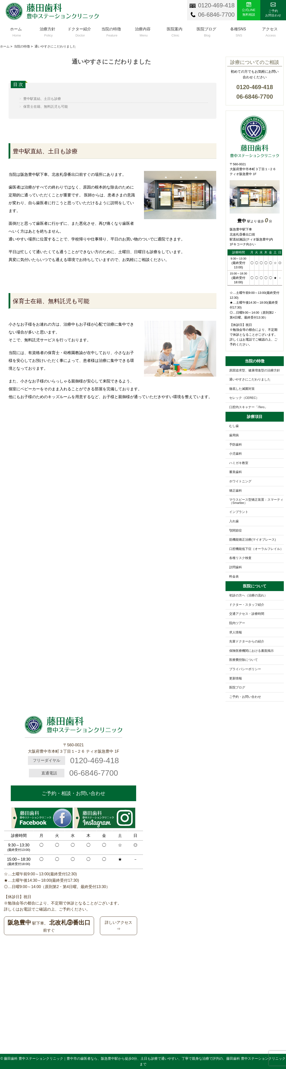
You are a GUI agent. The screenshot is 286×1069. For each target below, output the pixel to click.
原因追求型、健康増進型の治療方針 (254, 370)
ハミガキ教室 (238, 463)
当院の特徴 (111, 31)
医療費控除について (243, 660)
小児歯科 (235, 453)
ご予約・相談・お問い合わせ (73, 793)
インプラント (238, 512)
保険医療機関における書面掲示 (251, 651)
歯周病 (234, 435)
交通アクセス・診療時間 (246, 614)
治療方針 (48, 31)
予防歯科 (235, 444)
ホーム (16, 31)
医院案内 (175, 31)
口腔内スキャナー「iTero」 (248, 407)
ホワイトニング (240, 481)
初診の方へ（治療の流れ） (248, 595)
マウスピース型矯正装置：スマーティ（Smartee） (256, 501)
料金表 (234, 576)
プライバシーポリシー (245, 669)
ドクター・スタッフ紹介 (246, 604)
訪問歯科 (235, 567)
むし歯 (234, 426)
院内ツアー (237, 623)
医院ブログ (206, 31)
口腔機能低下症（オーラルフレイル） (256, 549)
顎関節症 (235, 530)
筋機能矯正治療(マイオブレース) (252, 539)
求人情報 (235, 632)
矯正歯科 (235, 490)
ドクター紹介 (79, 31)
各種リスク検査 (240, 558)
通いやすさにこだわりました (250, 379)
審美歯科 (235, 472)
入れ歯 (234, 521)
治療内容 (143, 31)
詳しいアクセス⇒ (118, 925)
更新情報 (235, 678)
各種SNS (238, 31)
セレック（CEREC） (244, 398)
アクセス (270, 31)
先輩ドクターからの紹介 (246, 641)
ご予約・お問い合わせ (245, 697)
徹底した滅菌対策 (242, 389)
